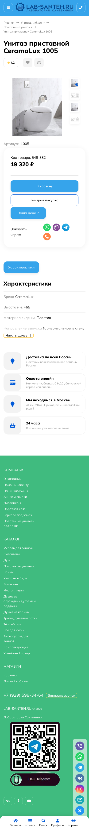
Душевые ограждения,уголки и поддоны (20, 601)
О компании (13, 479)
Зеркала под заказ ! (18, 515)
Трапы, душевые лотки (20, 618)
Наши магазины (16, 491)
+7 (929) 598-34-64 (23, 695)
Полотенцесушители (19, 566)
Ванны (9, 572)
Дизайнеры (12, 503)
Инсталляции (14, 590)
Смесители (12, 554)
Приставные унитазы (18, 27)
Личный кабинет (16, 681)
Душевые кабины (17, 612)
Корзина (10, 675)
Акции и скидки (15, 497)
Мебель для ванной (18, 548)
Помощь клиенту (16, 485)
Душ (7, 560)
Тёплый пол (12, 624)
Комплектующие (16, 647)
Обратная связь (15, 509)
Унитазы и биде (31, 22)
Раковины (11, 584)
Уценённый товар (17, 653)
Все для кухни (14, 630)
